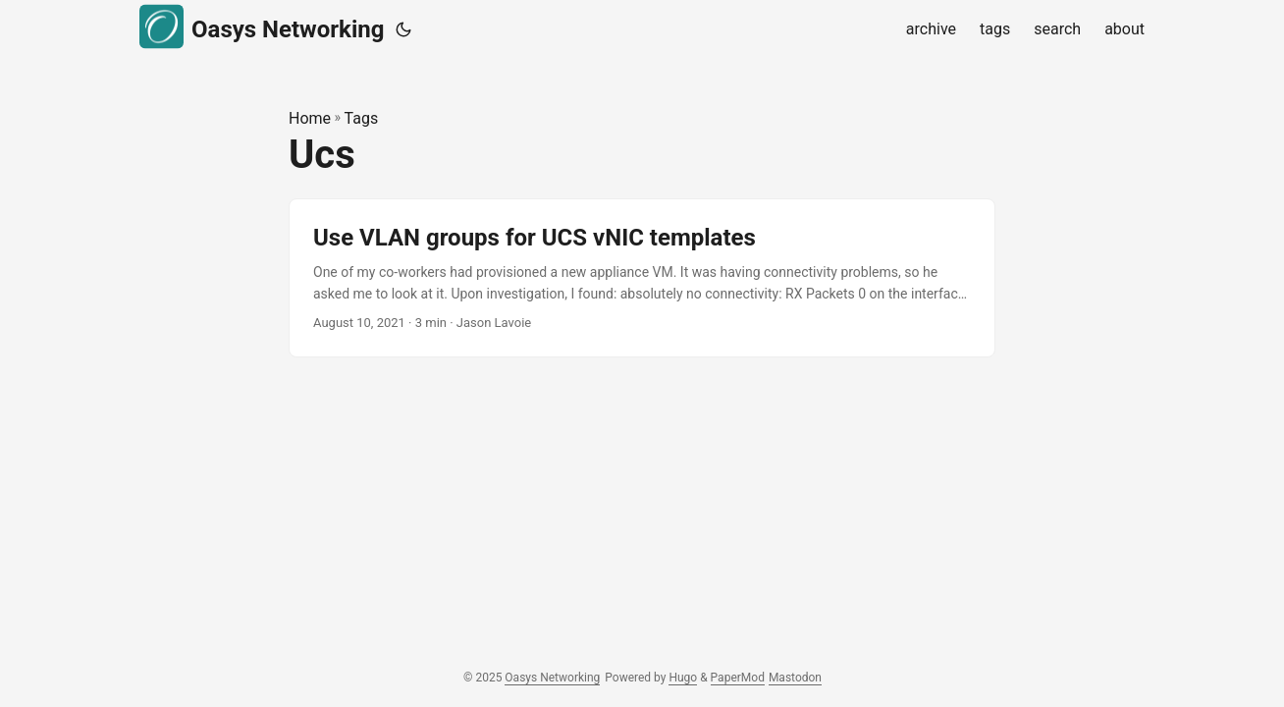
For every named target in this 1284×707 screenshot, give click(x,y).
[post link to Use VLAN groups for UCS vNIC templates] (642, 278)
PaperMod (738, 677)
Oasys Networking (261, 27)
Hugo (683, 677)
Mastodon (795, 677)
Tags (362, 118)
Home (310, 118)
